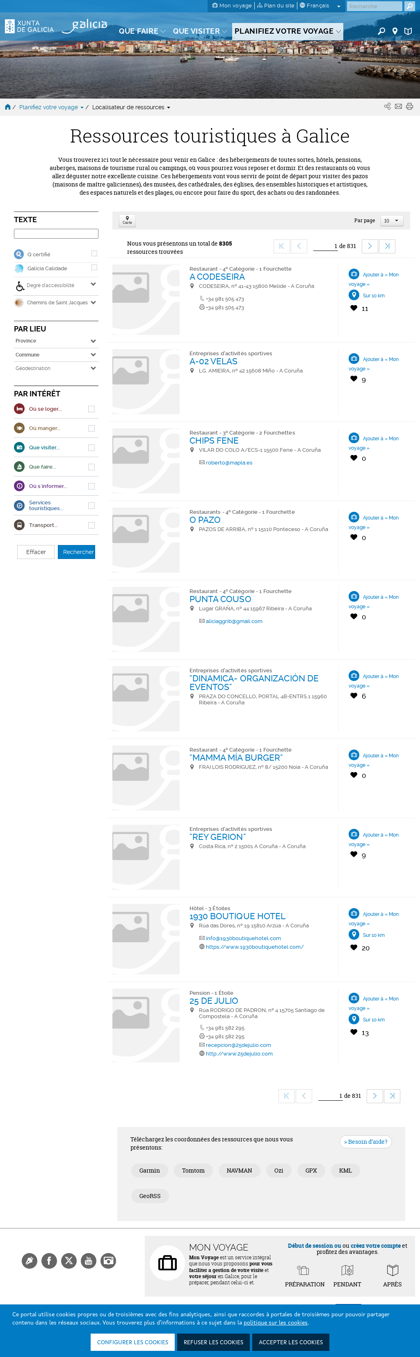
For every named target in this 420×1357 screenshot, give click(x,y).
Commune (27, 355)
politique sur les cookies (276, 1323)
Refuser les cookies (213, 1343)
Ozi (278, 1170)
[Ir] (325, 246)
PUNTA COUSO (220, 599)
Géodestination (33, 368)
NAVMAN (239, 1170)
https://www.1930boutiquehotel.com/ (255, 947)
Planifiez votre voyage (52, 107)
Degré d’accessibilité (45, 286)
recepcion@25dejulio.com (238, 1045)
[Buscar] (374, 6)
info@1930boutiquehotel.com (243, 938)
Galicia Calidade (47, 268)
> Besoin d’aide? (366, 1141)
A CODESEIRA (217, 276)
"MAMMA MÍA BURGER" (236, 757)
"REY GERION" (217, 837)
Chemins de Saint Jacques (51, 303)
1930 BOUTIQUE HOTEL (237, 916)
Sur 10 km (374, 296)
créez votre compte (376, 1245)
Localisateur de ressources (131, 107)
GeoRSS (150, 1196)
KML (345, 1170)
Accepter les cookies (291, 1343)
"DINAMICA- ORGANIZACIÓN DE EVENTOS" (254, 682)
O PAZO (205, 520)
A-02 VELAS (213, 361)
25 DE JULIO (214, 1001)
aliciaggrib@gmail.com (234, 621)
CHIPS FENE (214, 440)
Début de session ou (314, 1245)
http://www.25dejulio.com (239, 1054)
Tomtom (193, 1170)
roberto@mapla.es (229, 463)
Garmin (149, 1170)
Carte (127, 220)
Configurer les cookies (132, 1343)
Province (26, 341)
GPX (311, 1170)
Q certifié (38, 254)
